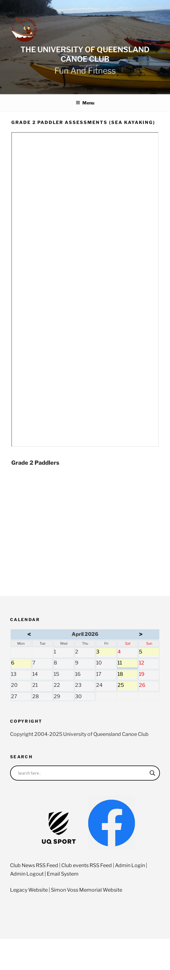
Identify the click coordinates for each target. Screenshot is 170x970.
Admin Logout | (28, 874)
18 (128, 675)
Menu (85, 102)
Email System (63, 874)
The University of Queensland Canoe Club (85, 54)
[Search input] (82, 773)
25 (128, 686)
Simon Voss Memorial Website (86, 890)
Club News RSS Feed (34, 865)
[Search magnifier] (152, 773)
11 (128, 663)
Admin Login (130, 865)
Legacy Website (29, 890)
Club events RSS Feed (86, 865)
